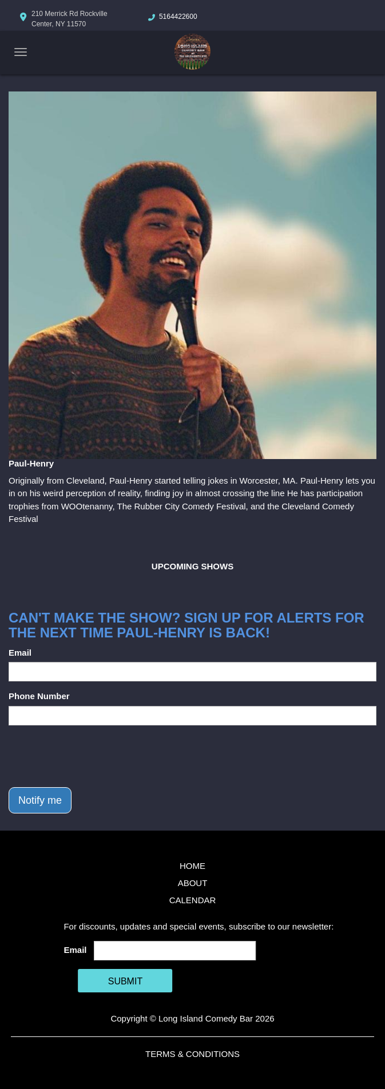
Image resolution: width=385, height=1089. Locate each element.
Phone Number (39, 696)
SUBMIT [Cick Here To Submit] (125, 981)
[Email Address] (175, 950)
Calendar (192, 900)
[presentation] (95, 756)
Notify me (40, 800)
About (193, 883)
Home (192, 866)
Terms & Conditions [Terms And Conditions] (192, 1054)
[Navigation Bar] (21, 52)
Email (20, 652)
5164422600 (178, 17)
